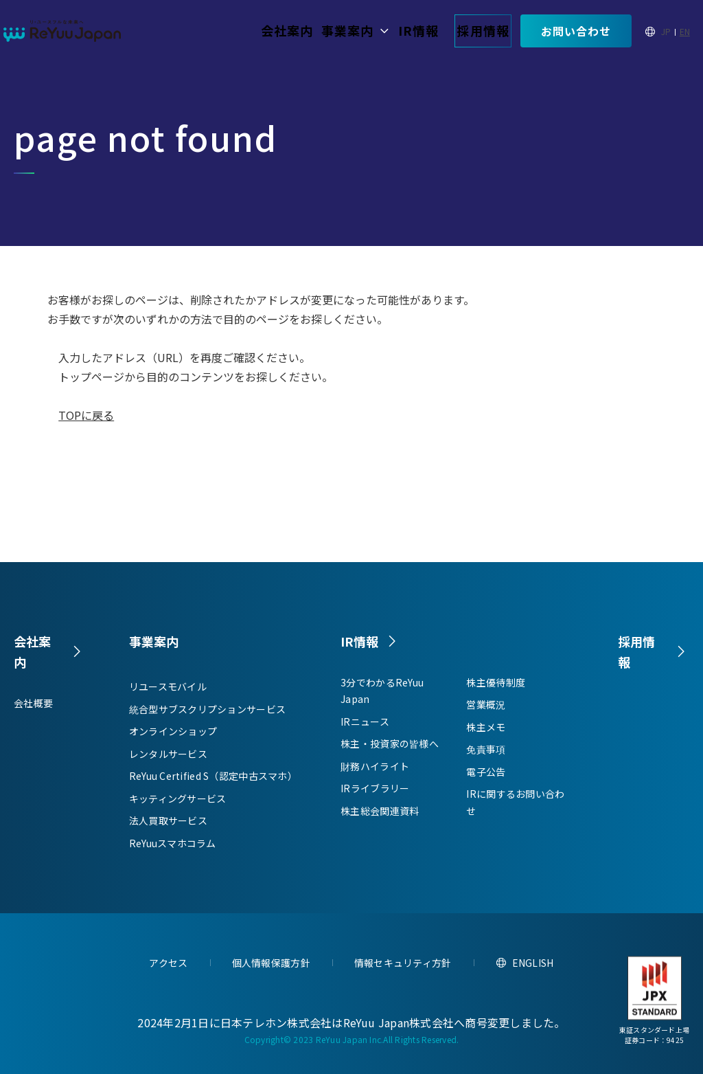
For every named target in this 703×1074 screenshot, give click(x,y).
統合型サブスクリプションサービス (207, 709)
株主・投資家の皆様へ (390, 748)
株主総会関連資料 (380, 815)
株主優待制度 (495, 686)
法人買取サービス (168, 820)
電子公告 (485, 776)
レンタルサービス (168, 754)
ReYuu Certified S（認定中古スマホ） (213, 776)
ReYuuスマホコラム (172, 843)
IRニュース (365, 725)
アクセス (168, 963)
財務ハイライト (375, 770)
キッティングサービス (178, 798)
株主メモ (485, 731)
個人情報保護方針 (271, 963)
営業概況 (485, 709)
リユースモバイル (168, 686)
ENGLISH (533, 963)
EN (685, 31)
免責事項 (485, 754)
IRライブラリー (375, 793)
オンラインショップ (173, 731)
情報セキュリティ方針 (403, 963)
